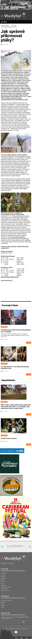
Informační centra (5, 590)
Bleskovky (3, 602)
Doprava (3, 576)
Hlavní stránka (5, 25)
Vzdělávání (3, 585)
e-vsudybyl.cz (4, 563)
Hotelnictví (3, 578)
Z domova (13, 25)
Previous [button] (2, 547)
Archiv (2, 607)
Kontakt (3, 605)
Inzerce (2, 603)
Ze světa (3, 575)
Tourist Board (4, 588)
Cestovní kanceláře (5, 587)
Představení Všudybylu (6, 600)
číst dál (28, 342)
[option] (15, 546)
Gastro (2, 580)
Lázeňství (3, 581)
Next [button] (30, 547)
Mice (2, 583)
